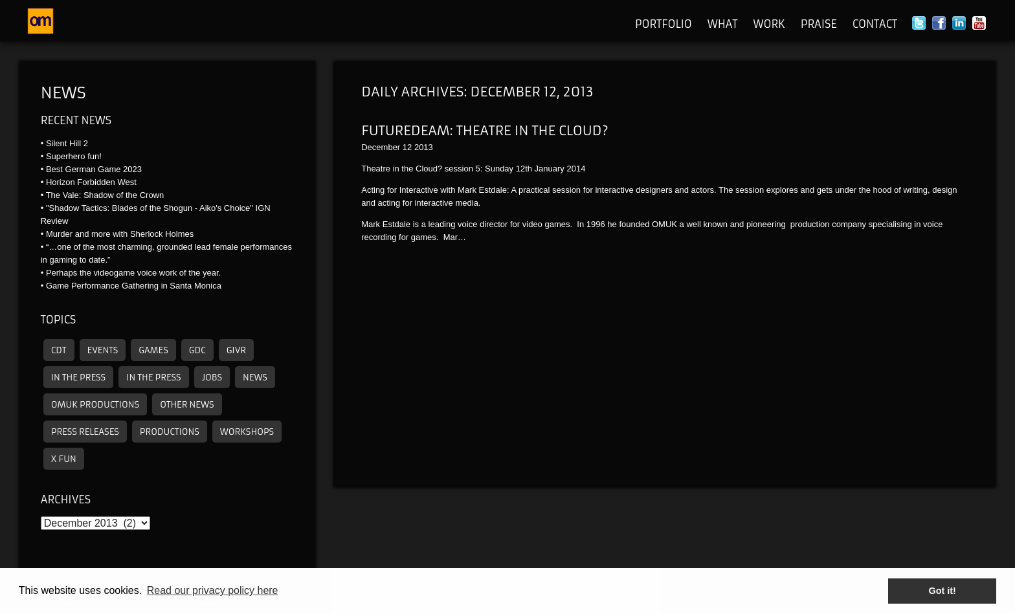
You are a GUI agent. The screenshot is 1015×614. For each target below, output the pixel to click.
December (380, 147)
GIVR (236, 350)
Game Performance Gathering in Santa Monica (133, 286)
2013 (423, 147)
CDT (59, 350)
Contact (875, 23)
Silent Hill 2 (67, 143)
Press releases (85, 431)
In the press (78, 377)
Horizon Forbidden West (91, 182)
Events (102, 350)
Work (769, 23)
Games (153, 350)
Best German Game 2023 (94, 169)
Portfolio (663, 23)
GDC (197, 350)
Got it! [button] (942, 591)
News (63, 93)
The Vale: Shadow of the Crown (105, 195)
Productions (169, 431)
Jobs (212, 377)
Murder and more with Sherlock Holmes (120, 234)
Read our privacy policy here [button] (212, 590)
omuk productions (95, 404)
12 (407, 147)
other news (187, 404)
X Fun (63, 459)
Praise (819, 23)
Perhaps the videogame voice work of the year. (133, 273)
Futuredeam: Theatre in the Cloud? (484, 130)
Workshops (247, 431)
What (723, 23)
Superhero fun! (74, 156)
